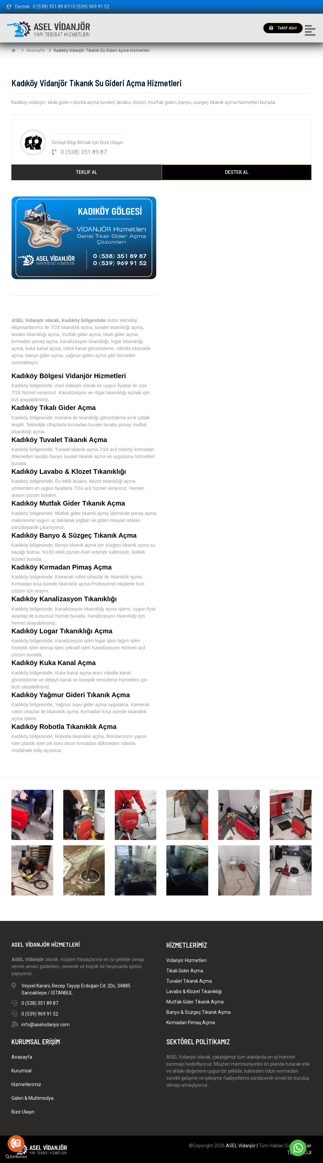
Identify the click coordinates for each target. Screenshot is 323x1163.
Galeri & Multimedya (32, 1098)
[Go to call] (16, 1143)
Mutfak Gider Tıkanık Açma (195, 1002)
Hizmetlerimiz (26, 1084)
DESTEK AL (236, 172)
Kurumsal (21, 1070)
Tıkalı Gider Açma (184, 970)
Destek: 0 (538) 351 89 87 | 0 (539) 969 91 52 (58, 6)
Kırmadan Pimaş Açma (190, 1022)
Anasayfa (35, 50)
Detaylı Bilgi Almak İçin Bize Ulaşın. (88, 142)
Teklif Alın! (283, 28)
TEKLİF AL (86, 172)
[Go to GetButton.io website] (16, 1156)
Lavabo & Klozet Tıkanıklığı (194, 991)
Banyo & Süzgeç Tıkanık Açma (198, 1012)
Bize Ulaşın (22, 1112)
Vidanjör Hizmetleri (186, 960)
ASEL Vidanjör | (242, 1145)
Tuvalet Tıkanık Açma (189, 981)
